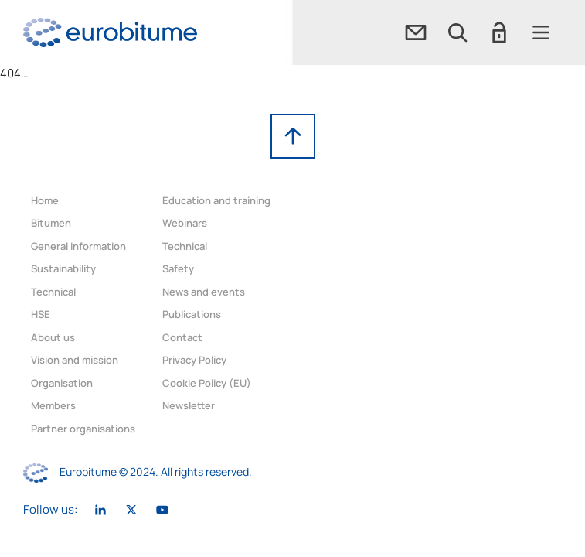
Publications (191, 314)
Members (53, 405)
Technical (53, 292)
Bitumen (51, 223)
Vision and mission (74, 360)
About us (53, 337)
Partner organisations (83, 429)
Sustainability (63, 268)
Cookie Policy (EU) (206, 383)
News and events (203, 292)
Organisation (62, 383)
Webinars (184, 223)
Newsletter (188, 405)
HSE (40, 314)
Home (45, 200)
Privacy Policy (194, 360)
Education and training (216, 200)
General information (78, 246)
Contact (182, 337)
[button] (457, 32)
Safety (178, 268)
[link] (110, 32)
